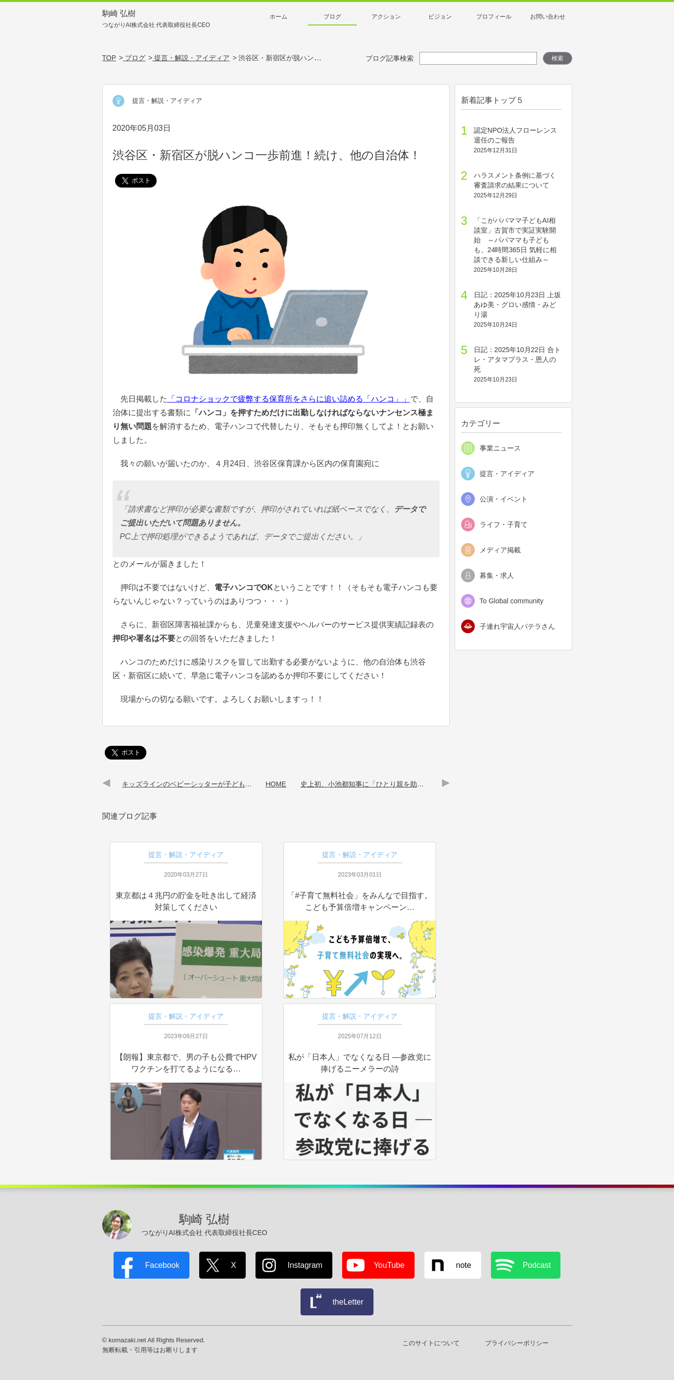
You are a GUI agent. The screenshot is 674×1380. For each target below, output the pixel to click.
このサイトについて (431, 1343)
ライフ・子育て (504, 524)
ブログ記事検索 (390, 58)
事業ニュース (500, 448)
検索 (557, 58)
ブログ (332, 16)
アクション (386, 16)
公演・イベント (504, 499)
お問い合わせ (547, 16)
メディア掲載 (500, 550)
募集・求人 (497, 575)
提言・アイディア (507, 473)
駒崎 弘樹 (156, 19)
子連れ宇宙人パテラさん (517, 626)
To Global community (512, 601)
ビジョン (440, 16)
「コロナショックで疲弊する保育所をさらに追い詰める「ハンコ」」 (288, 399)
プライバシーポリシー (517, 1343)
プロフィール (493, 16)
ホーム (278, 16)
